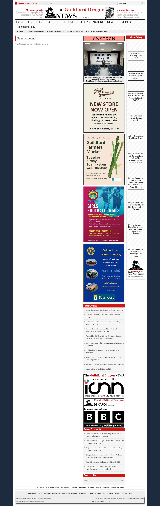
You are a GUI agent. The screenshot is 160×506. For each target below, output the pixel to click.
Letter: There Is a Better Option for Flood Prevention (104, 310)
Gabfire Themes (139, 498)
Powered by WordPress (118, 498)
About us (35, 22)
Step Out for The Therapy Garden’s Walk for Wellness (105, 364)
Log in (97, 498)
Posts (101, 498)
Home (20, 22)
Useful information (55, 31)
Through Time (26, 27)
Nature (98, 22)
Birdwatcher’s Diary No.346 (110, 462)
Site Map (19, 31)
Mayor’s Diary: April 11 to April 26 (98, 369)
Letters (83, 22)
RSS (130, 493)
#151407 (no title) (35, 493)
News (111, 22)
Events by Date (52, 488)
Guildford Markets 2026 (96, 31)
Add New (107, 498)
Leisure (68, 22)
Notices (125, 22)
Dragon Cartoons (75, 31)
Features (52, 22)
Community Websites (35, 31)
